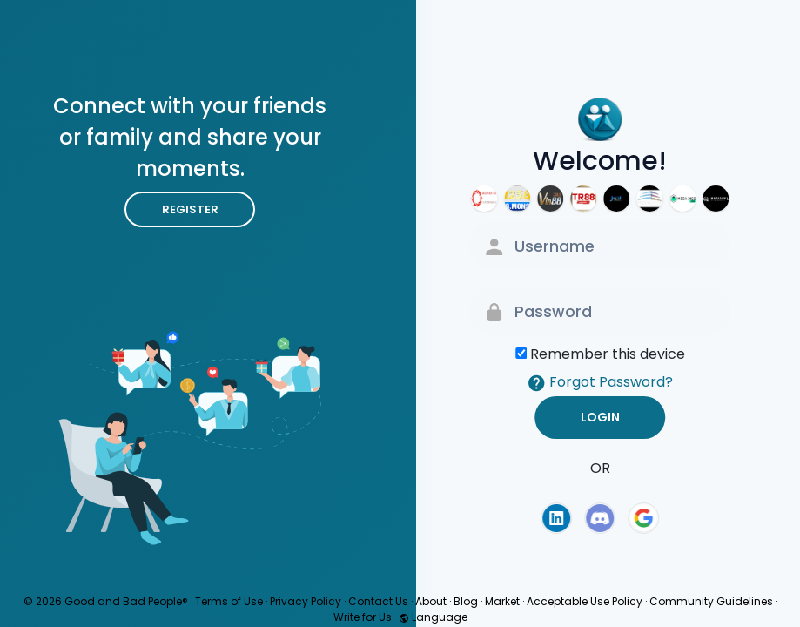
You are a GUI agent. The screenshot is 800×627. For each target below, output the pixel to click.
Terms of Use (229, 601)
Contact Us (378, 601)
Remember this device (607, 354)
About (431, 601)
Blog (466, 601)
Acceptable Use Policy (584, 601)
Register (190, 209)
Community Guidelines (711, 601)
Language (433, 617)
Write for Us (362, 617)
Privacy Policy (305, 601)
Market (502, 601)
